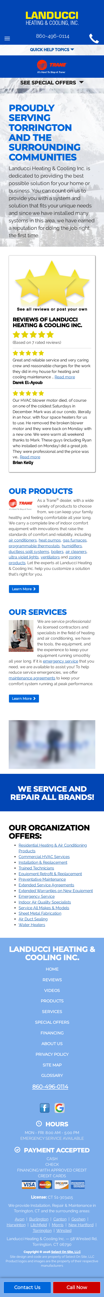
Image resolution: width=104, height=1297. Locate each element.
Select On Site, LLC (66, 1252)
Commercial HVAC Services (44, 856)
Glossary (52, 1075)
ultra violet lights (24, 557)
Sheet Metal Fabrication (40, 913)
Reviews (52, 980)
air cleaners (76, 551)
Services (52, 1011)
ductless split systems (29, 551)
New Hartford (81, 1224)
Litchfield (39, 1224)
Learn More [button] (24, 589)
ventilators (50, 557)
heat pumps (50, 540)
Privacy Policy (52, 1054)
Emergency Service (37, 896)
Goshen (78, 1219)
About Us (52, 1043)
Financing (52, 1033)
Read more (65, 377)
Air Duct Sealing (33, 919)
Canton (60, 1219)
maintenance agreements (32, 678)
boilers (57, 551)
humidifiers (72, 546)
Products (52, 1001)
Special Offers (52, 1022)
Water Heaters (32, 924)
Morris (58, 1224)
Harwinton (16, 1224)
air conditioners (23, 540)
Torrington (42, 1230)
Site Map (52, 1065)
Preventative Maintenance (42, 879)
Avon (19, 1219)
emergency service (60, 661)
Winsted (63, 1230)
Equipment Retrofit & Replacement (50, 873)
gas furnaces (75, 540)
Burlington (38, 1219)
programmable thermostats (34, 546)
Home (52, 969)
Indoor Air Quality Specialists (45, 902)
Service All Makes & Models (44, 907)
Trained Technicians (36, 868)
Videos (52, 990)
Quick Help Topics (52, 49)
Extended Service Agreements (46, 885)
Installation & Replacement (43, 862)
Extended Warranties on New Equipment (56, 890)
